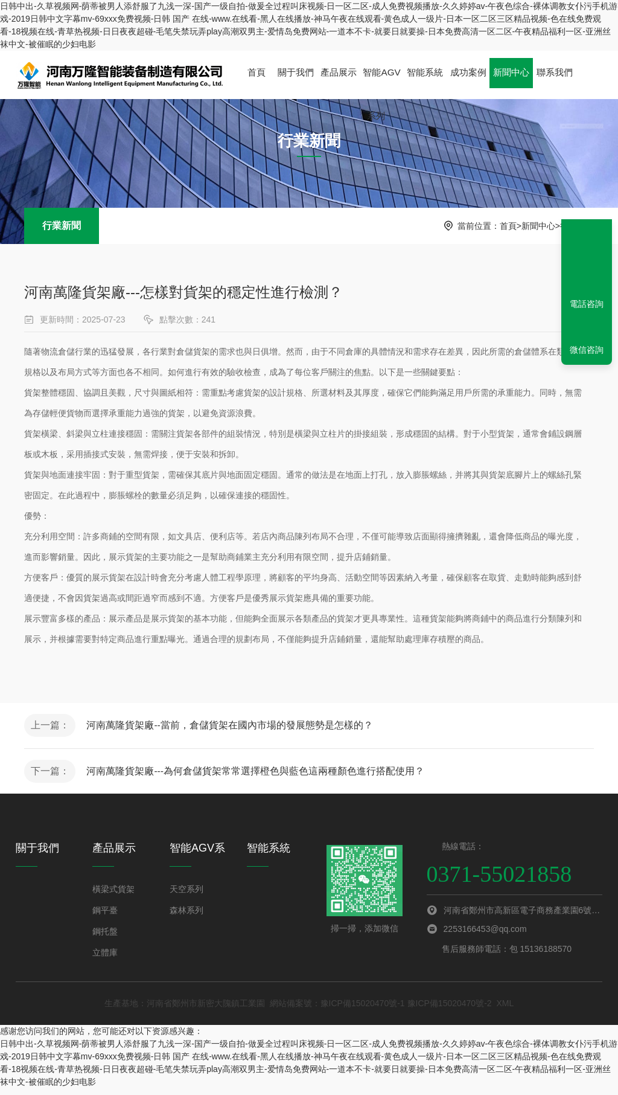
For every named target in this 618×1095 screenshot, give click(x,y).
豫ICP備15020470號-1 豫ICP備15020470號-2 (406, 1010)
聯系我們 (549, 74)
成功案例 (464, 84)
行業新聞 (61, 225)
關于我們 (294, 74)
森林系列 (186, 917)
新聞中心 (507, 84)
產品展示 (337, 84)
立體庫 (105, 959)
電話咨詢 (587, 304)
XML (505, 1010)
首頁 (256, 74)
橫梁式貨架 (113, 896)
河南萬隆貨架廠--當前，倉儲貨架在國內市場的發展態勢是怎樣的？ (234, 727)
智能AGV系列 (379, 84)
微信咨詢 (587, 350)
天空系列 (186, 896)
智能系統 (422, 74)
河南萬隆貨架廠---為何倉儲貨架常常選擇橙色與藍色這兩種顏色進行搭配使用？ (259, 776)
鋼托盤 (105, 938)
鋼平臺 (105, 917)
